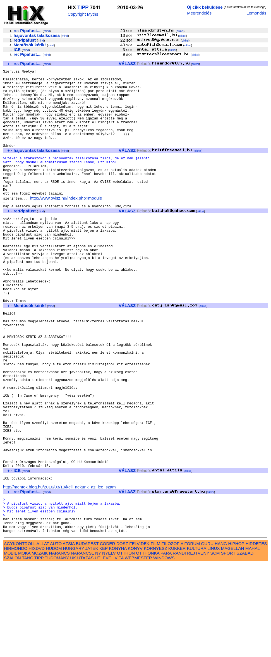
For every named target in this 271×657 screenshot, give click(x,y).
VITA (119, 650)
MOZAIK (40, 646)
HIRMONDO (15, 641)
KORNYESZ (155, 641)
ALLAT (43, 636)
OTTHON (126, 646)
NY (98, 646)
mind (47, 31)
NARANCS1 (82, 646)
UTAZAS (85, 650)
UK (73, 650)
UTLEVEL (104, 650)
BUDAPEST (87, 636)
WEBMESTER (138, 650)
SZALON (12, 650)
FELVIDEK (139, 636)
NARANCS (59, 646)
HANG (221, 636)
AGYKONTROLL (19, 636)
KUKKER (177, 641)
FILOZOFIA (172, 636)
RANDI (179, 646)
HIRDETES (256, 636)
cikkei (180, 31)
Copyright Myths (83, 14)
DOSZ (122, 636)
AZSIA (69, 636)
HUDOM (54, 641)
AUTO (56, 636)
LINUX (213, 641)
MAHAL (252, 641)
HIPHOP (236, 636)
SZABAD (245, 646)
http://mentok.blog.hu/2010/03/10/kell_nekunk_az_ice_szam (59, 571)
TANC (27, 650)
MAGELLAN (232, 641)
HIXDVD (37, 641)
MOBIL (10, 646)
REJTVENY (198, 646)
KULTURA (196, 641)
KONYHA (117, 641)
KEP (103, 641)
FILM (155, 636)
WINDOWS (164, 650)
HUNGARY (73, 641)
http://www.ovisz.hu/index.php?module (66, 224)
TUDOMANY (57, 650)
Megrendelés (199, 13)
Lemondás (256, 13)
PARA (165, 646)
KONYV (135, 641)
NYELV (109, 646)
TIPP (82, 7)
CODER (107, 636)
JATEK (91, 641)
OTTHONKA (147, 646)
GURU (207, 636)
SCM (215, 646)
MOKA (24, 646)
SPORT (228, 646)
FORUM (192, 636)
